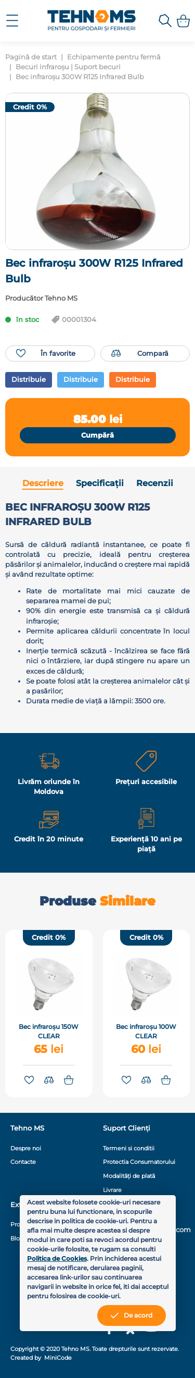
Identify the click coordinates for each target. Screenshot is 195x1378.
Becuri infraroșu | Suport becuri (68, 67)
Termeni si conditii (128, 1148)
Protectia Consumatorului (139, 1161)
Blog (17, 1238)
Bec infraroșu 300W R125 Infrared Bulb (80, 77)
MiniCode (57, 1357)
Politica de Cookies (57, 1258)
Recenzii (154, 483)
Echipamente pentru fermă (114, 57)
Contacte (23, 1161)
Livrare (112, 1190)
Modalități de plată (129, 1176)
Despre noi (25, 1148)
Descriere (42, 483)
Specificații (100, 483)
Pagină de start (31, 57)
